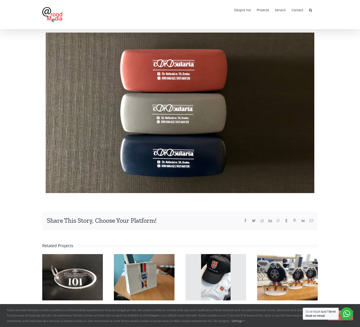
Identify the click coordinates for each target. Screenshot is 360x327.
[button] (310, 9)
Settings (238, 321)
